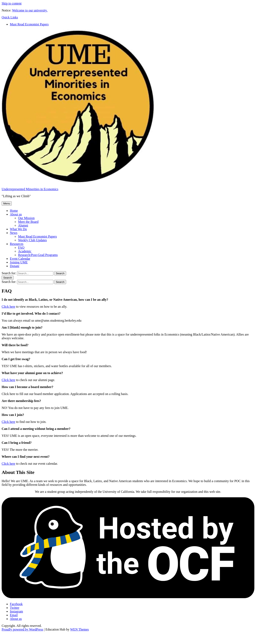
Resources (16, 244)
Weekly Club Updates (32, 240)
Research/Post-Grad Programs (38, 255)
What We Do (18, 229)
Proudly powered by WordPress (22, 629)
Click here (8, 306)
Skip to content (12, 3)
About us (16, 214)
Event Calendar (20, 258)
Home (14, 210)
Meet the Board (28, 221)
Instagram (16, 611)
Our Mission (26, 218)
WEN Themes (79, 629)
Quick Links (10, 17)
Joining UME (19, 262)
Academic (24, 251)
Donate (14, 266)
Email (14, 615)
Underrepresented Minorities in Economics (30, 189)
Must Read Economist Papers (29, 24)
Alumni (23, 225)
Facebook (16, 604)
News (13, 233)
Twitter (14, 607)
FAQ (21, 247)
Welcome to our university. (30, 10)
